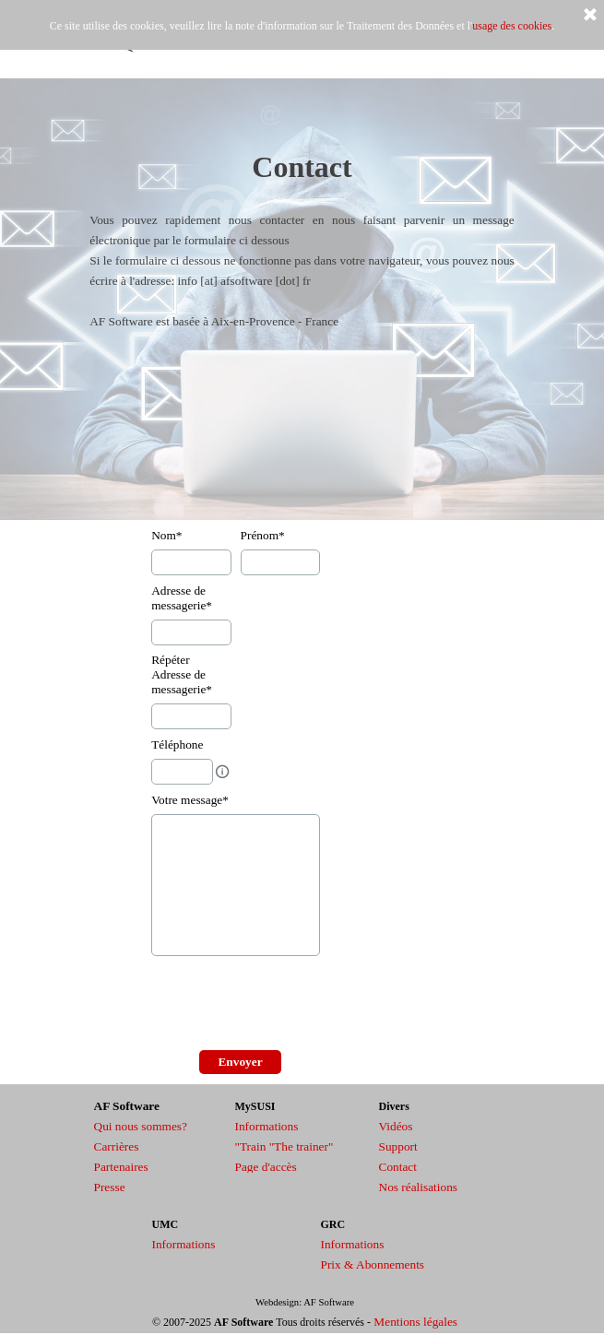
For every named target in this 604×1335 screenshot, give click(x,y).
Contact (398, 1167)
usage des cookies (511, 25)
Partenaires (121, 1167)
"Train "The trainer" (284, 1146)
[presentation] (291, 1005)
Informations (267, 1126)
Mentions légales (415, 1322)
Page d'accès (266, 1167)
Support (398, 1146)
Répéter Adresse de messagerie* (181, 674)
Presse (109, 1187)
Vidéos (396, 1126)
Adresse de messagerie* (181, 598)
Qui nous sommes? (140, 1126)
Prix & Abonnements (373, 1264)
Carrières (116, 1146)
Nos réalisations (418, 1187)
